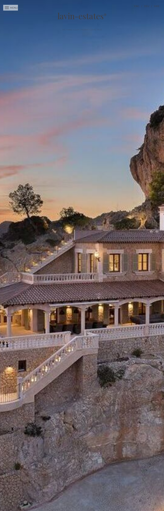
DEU (146, 6)
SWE (157, 6)
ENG (136, 6)
